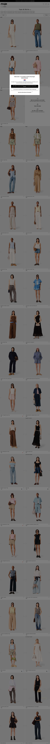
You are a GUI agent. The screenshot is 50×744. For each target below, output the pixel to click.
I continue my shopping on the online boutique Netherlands (25, 89)
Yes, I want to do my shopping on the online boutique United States (25, 86)
